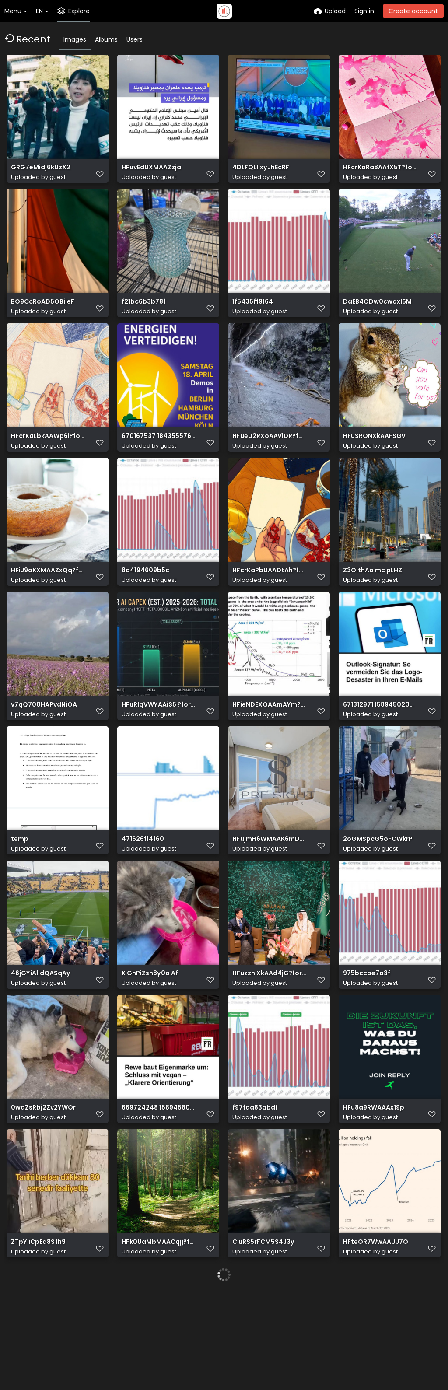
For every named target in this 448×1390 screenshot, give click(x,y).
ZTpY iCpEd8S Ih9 (38, 1327)
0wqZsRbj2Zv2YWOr (43, 1182)
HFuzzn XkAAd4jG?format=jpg (269, 1038)
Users (134, 39)
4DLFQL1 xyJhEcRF (260, 172)
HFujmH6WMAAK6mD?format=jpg (269, 893)
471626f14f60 (143, 893)
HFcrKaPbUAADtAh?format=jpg (269, 605)
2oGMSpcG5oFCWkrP (378, 893)
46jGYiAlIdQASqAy (40, 1038)
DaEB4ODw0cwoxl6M (377, 316)
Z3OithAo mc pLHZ (372, 605)
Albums (106, 39)
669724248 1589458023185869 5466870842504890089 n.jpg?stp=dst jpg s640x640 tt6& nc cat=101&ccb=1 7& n (159, 1182)
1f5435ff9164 (252, 316)
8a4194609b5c (145, 605)
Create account (413, 11)
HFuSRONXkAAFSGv (374, 460)
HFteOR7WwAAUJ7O (375, 1327)
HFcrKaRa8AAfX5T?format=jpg (380, 172)
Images (74, 39)
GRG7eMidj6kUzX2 (40, 172)
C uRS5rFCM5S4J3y (263, 1327)
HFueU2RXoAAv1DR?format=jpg (269, 460)
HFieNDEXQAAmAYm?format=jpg (269, 749)
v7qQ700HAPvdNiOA (44, 749)
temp (19, 893)
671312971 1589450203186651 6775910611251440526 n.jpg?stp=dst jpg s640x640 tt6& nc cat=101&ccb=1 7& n (380, 749)
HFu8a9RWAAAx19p (373, 1182)
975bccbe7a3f (366, 1038)
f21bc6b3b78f (144, 316)
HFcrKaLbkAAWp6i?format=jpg (48, 460)
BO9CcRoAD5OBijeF (42, 316)
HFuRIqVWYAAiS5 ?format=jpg (159, 749)
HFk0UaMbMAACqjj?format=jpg (159, 1327)
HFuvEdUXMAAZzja (151, 172)
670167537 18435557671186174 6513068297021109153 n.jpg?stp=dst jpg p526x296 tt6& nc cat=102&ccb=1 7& (159, 460)
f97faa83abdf (255, 1182)
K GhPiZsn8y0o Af (150, 1038)
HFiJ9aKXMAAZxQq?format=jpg (48, 605)
